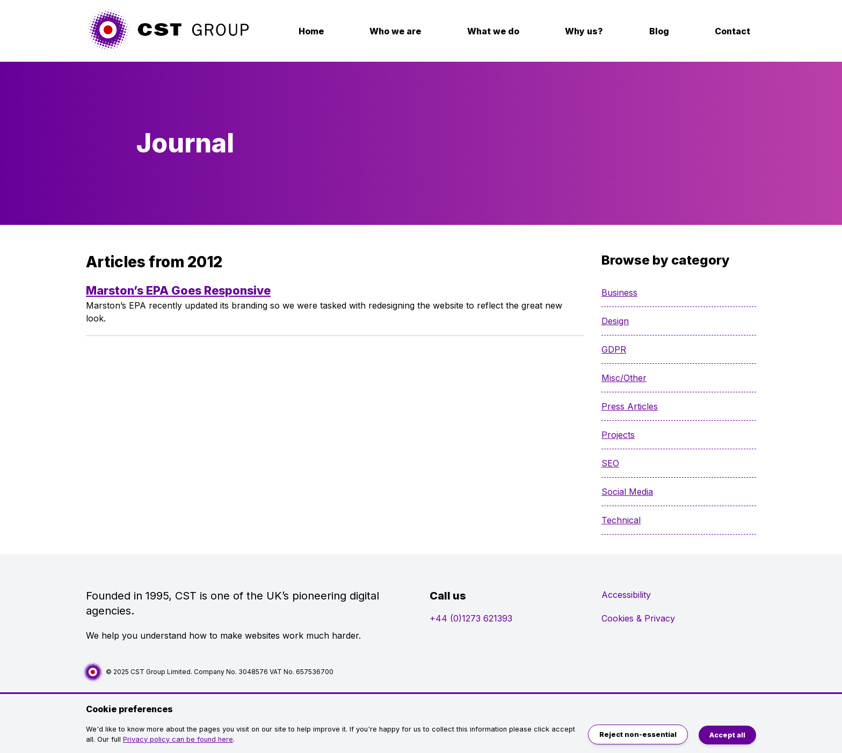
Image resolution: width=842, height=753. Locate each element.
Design (615, 321)
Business (619, 292)
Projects (618, 434)
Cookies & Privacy (638, 618)
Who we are (395, 31)
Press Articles (629, 406)
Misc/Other (624, 377)
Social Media (627, 491)
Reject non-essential (638, 734)
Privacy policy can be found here (178, 739)
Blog (659, 31)
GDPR (613, 349)
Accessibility (626, 594)
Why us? (584, 31)
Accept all (727, 735)
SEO (610, 463)
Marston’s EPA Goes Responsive (178, 290)
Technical (621, 520)
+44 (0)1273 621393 (471, 618)
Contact (732, 31)
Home (311, 31)
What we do (493, 31)
